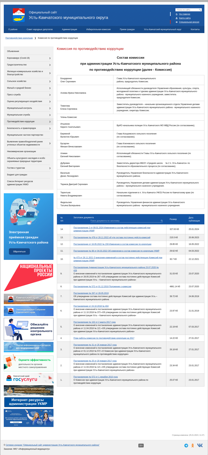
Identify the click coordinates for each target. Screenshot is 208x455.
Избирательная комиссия (98, 29)
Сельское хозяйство (16, 81)
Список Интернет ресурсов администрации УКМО (20, 183)
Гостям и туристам (16, 168)
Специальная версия (189, 22)
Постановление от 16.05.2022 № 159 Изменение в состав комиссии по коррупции (112, 244)
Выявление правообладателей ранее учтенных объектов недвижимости (25, 143)
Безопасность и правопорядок (21, 128)
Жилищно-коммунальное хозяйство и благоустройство (25, 73)
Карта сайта (185, 18)
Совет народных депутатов (40, 29)
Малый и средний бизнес (19, 88)
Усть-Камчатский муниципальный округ (162, 29)
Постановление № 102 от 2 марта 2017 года (95, 322)
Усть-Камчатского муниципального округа (108, 14)
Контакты (195, 29)
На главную (184, 14)
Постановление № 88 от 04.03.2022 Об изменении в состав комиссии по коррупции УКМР (116, 251)
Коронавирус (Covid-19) (18, 58)
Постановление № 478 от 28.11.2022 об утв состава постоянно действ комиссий (112, 237)
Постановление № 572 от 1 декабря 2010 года (96, 377)
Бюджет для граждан (17, 174)
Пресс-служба (14, 94)
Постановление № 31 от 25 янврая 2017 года (95, 345)
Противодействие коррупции (19, 38)
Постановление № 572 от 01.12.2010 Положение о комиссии (102, 286)
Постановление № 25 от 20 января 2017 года (95, 361)
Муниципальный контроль (19, 108)
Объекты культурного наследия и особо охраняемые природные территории (26, 159)
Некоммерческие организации (21, 151)
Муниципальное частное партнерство (25, 135)
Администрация (69, 29)
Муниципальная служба (18, 115)
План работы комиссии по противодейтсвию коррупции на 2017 (104, 338)
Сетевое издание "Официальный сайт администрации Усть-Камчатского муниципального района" (53, 445)
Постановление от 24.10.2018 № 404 (91, 306)
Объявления (13, 51)
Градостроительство (17, 65)
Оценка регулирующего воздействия (24, 101)
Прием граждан (127, 29)
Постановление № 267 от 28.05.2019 (91, 293)
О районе (12, 29)
